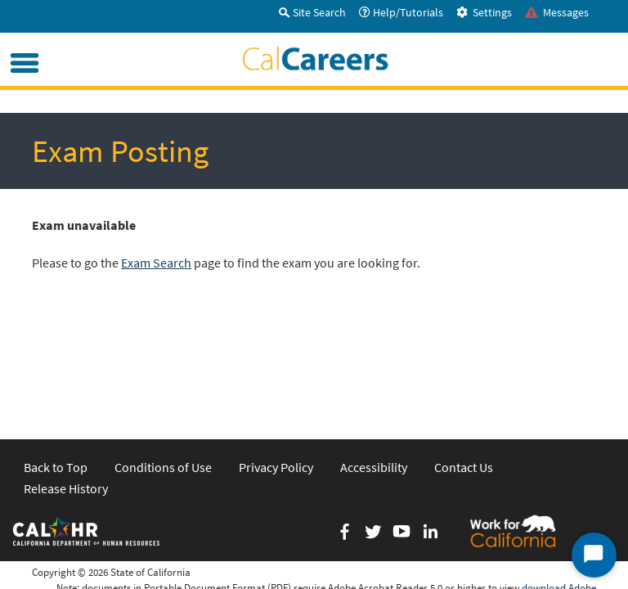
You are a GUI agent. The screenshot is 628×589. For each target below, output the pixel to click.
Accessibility (373, 355)
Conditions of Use (163, 355)
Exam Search (156, 262)
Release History (66, 376)
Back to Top (55, 355)
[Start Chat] (594, 555)
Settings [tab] (484, 12)
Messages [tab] (557, 12)
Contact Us (463, 355)
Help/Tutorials (401, 12)
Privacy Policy (276, 355)
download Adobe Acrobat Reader (559, 483)
